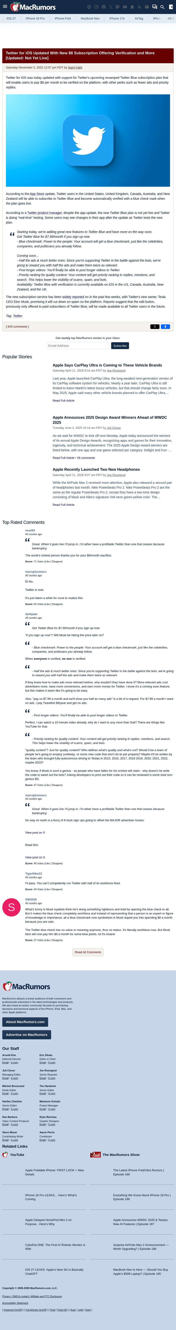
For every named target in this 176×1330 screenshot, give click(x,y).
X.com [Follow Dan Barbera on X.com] (14, 1124)
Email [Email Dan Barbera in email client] (5, 1124)
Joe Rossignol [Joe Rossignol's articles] (48, 1070)
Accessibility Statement (15, 1303)
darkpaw (31, 614)
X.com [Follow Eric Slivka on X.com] (51, 1062)
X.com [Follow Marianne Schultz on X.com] (51, 1108)
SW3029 (31, 899)
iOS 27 (11, 18)
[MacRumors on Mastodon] (117, 7)
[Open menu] (5, 7)
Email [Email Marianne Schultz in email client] (43, 1108)
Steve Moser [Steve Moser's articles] (9, 1132)
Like (47, 561)
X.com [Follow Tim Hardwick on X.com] (51, 1093)
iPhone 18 (160, 18)
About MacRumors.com (25, 1021)
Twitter (17, 316)
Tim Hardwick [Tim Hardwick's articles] (48, 1085)
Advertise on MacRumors (26, 1034)
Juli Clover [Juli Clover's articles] (8, 1070)
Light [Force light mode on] (80, 1310)
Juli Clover (114, 428)
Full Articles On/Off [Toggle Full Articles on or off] (36, 1310)
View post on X (35, 832)
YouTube (17, 1154)
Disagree (57, 561)
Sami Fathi (75, 67)
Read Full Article (63, 400)
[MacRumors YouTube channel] (125, 7)
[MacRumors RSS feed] (139, 7)
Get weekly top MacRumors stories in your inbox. (88, 338)
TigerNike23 (33, 873)
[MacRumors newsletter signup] (147, 7)
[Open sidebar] (171, 7)
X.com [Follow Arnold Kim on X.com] (14, 1062)
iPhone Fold (63, 18)
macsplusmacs (36, 571)
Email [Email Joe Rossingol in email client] (43, 1077)
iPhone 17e (117, 18)
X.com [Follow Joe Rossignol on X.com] (51, 1077)
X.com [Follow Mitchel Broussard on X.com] (14, 1093)
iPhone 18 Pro (35, 18)
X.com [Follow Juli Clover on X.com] (14, 1077)
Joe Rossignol (116, 370)
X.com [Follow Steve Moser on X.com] (14, 1139)
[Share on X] (155, 326)
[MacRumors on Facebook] (104, 7)
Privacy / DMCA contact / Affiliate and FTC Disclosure (32, 1296)
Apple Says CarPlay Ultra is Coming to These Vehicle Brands (109, 365)
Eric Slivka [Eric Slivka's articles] (46, 1054)
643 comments (17, 326)
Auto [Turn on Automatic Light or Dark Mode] (73, 1310)
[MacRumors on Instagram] (96, 7)
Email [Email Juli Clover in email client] (5, 1077)
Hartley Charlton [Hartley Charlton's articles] (12, 1101)
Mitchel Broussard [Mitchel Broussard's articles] (13, 1085)
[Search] (164, 7)
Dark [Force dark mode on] (88, 1310)
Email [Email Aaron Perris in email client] (43, 1139)
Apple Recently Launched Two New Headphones (98, 469)
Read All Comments (88, 952)
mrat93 (30, 530)
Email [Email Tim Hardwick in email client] (43, 1093)
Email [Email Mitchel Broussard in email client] (5, 1093)
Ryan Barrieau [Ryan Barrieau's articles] (48, 1116)
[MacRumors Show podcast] (89, 7)
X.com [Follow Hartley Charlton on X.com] (14, 1108)
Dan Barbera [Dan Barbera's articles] (9, 1116)
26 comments (86, 458)
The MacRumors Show (121, 1154)
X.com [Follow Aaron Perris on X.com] (51, 1139)
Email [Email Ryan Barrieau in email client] (43, 1124)
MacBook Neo (90, 18)
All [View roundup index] (171, 18)
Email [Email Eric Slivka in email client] (43, 1062)
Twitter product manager (44, 213)
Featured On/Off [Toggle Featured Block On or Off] (13, 1310)
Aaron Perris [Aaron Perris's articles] (47, 1132)
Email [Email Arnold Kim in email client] (5, 1062)
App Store (37, 194)
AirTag (139, 18)
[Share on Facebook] (165, 326)
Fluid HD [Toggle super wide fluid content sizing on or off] (62, 1310)
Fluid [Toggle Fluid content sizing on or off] (52, 1310)
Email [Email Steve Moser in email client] (5, 1139)
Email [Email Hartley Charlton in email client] (5, 1108)
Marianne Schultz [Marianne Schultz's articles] (50, 1101)
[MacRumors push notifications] (132, 7)
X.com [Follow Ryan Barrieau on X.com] (51, 1124)
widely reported (73, 297)
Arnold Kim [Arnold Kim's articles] (9, 1054)
